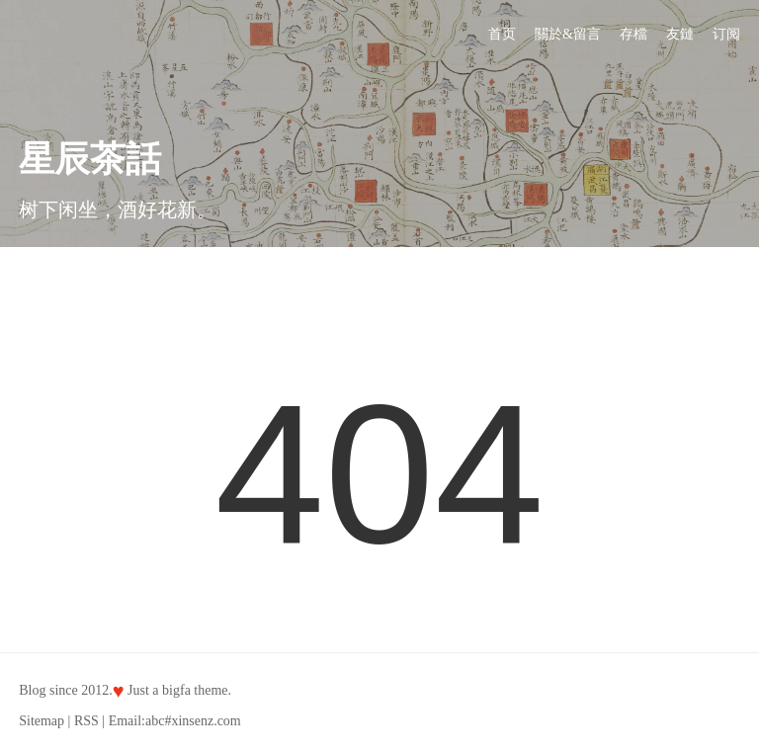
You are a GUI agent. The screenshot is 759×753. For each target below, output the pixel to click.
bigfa (176, 690)
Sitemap (41, 720)
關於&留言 (568, 34)
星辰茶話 (90, 159)
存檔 (633, 34)
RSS (86, 720)
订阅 (726, 34)
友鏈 (680, 34)
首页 (502, 34)
